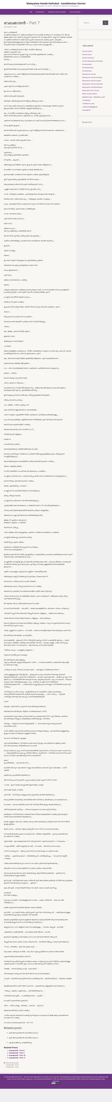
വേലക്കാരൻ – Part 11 (17, 1058)
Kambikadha (87, 64)
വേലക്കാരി (86, 110)
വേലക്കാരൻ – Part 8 (16, 1050)
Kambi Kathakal (77, 12)
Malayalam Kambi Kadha (91, 80)
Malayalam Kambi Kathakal (92, 84)
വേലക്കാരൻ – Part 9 (16, 1053)
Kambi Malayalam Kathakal (92, 61)
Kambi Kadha (87, 51)
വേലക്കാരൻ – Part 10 (17, 1055)
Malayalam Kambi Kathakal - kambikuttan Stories (56, 3)
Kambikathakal (88, 67)
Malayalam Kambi (89, 74)
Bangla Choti (87, 122)
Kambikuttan (40, 12)
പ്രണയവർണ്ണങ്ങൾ (89, 107)
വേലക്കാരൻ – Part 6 (12, 1067)
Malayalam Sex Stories (90, 90)
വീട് (30, 12)
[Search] (105, 22)
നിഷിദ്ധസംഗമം (88, 103)
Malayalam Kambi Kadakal (57, 12)
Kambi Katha (87, 54)
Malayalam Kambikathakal (92, 87)
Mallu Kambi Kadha (12, 1063)
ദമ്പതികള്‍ (86, 100)
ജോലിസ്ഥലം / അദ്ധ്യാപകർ (93, 97)
